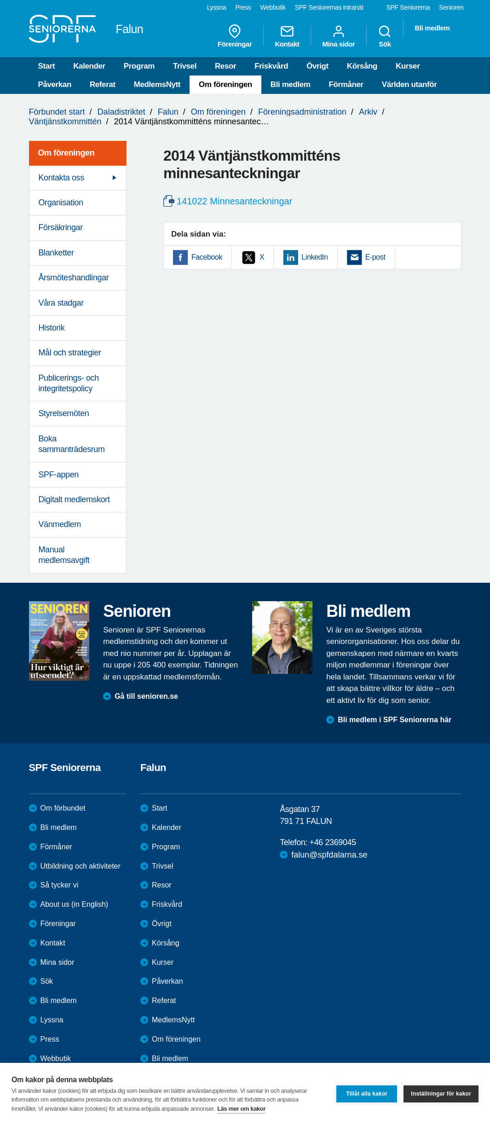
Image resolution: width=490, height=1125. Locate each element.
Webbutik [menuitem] (272, 7)
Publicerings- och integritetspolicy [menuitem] (69, 383)
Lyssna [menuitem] (216, 7)
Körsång (362, 66)
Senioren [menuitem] (451, 7)
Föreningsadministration (302, 112)
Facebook (206, 257)
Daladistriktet (121, 112)
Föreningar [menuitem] (235, 35)
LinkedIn (314, 257)
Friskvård (271, 66)
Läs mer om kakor (241, 1108)
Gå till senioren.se (146, 696)
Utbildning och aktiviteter (80, 866)
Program (139, 66)
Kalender (89, 66)
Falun (168, 112)
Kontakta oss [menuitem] (61, 177)
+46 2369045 (333, 842)
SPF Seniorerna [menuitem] (408, 7)
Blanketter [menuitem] (56, 252)
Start (46, 66)
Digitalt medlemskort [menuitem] (74, 499)
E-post (375, 257)
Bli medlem (291, 84)
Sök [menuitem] (385, 35)
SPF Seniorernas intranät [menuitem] (329, 7)
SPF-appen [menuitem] (59, 474)
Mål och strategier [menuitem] (70, 352)
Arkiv (368, 112)
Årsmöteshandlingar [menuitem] (74, 277)
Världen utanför (409, 84)
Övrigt (317, 66)
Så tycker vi (59, 885)
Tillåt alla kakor (366, 1093)
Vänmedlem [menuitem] (60, 524)
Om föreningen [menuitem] (66, 152)
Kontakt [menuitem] (287, 35)
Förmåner (346, 84)
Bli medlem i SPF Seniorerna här (394, 720)
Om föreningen (225, 84)
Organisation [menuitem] (61, 202)
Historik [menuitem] (52, 327)
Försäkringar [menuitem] (61, 227)
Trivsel (184, 66)
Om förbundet (63, 808)
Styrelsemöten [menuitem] (64, 413)
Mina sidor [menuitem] (338, 35)
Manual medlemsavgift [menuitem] (64, 555)
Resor (225, 66)
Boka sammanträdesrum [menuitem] (72, 444)
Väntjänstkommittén (65, 121)
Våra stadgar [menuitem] (61, 302)
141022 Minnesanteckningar (234, 201)
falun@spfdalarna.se (329, 854)
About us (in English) (74, 904)
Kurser (408, 66)
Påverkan (54, 84)
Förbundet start (57, 112)
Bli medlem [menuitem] (432, 27)
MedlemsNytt (157, 84)
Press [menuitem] (243, 7)
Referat (102, 84)
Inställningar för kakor (441, 1093)
